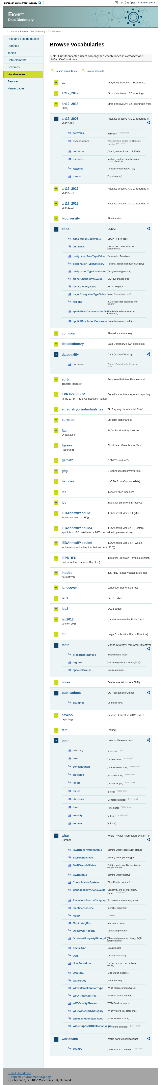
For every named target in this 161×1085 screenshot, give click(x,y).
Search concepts (95, 71)
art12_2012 (70, 93)
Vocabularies (16, 74)
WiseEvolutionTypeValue (88, 1018)
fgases (67, 445)
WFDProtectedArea (84, 995)
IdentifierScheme (83, 908)
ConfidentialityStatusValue (89, 889)
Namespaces (15, 88)
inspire (67, 572)
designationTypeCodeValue (89, 271)
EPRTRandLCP (73, 394)
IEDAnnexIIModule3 (77, 528)
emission (78, 774)
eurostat (68, 419)
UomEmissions (82, 963)
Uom (75, 955)
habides (68, 481)
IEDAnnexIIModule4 (77, 543)
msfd (65, 645)
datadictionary (73, 344)
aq (63, 82)
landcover (69, 587)
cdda (65, 229)
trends (77, 176)
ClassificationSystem (86, 882)
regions (77, 301)
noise (66, 682)
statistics (78, 799)
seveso (67, 715)
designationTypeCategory (88, 263)
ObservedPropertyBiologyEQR (89, 938)
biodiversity (71, 218)
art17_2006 (70, 118)
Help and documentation (23, 38)
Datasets (13, 45)
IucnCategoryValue (84, 286)
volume (77, 823)
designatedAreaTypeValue (89, 256)
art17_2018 (70, 203)
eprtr (65, 379)
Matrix (76, 915)
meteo (76, 791)
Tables (11, 52)
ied (64, 502)
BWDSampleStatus (84, 865)
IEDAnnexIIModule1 (77, 513)
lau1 (65, 598)
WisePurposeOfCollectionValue (89, 1026)
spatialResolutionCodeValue (89, 321)
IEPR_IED (69, 558)
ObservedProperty (84, 930)
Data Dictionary (38, 31)
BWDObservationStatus (87, 849)
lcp (64, 634)
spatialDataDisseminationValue (89, 311)
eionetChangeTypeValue (87, 278)
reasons (78, 168)
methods (78, 159)
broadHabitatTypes (84, 654)
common (68, 333)
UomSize (78, 972)
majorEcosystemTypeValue (89, 294)
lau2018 (68, 619)
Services (13, 81)
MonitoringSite (82, 923)
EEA (24, 3)
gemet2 (67, 460)
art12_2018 (70, 104)
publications (71, 692)
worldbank (70, 1039)
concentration (81, 766)
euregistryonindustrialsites (82, 409)
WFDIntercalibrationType (88, 988)
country (77, 1048)
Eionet (23, 31)
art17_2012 (70, 188)
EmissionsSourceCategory (89, 900)
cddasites (79, 246)
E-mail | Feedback (19, 1073)
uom (65, 740)
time (75, 807)
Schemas (13, 67)
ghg (65, 471)
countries (78, 151)
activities (78, 132)
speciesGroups (82, 670)
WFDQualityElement (85, 1003)
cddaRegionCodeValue (87, 238)
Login (121, 2)
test (64, 730)
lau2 (65, 608)
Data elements (16, 60)
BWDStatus (80, 874)
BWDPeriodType (83, 857)
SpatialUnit (79, 948)
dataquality (70, 354)
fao (64, 430)
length (76, 782)
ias (64, 492)
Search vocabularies (66, 71)
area (75, 758)
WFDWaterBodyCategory (88, 1010)
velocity (77, 815)
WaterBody (79, 980)
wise (65, 835)
